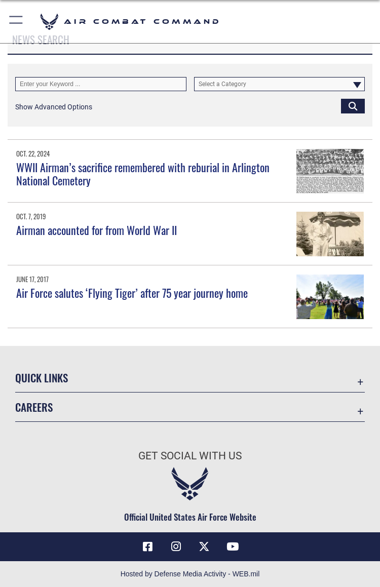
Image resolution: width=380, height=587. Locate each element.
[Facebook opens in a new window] (147, 546)
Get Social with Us (190, 456)
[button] (16, 21)
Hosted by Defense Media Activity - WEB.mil (190, 574)
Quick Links (41, 377)
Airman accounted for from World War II (96, 230)
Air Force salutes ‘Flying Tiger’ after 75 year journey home (132, 293)
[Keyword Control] (100, 84)
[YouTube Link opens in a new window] (232, 546)
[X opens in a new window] (204, 546)
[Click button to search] (353, 106)
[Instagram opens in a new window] (175, 546)
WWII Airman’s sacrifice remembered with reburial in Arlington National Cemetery (143, 173)
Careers (34, 407)
